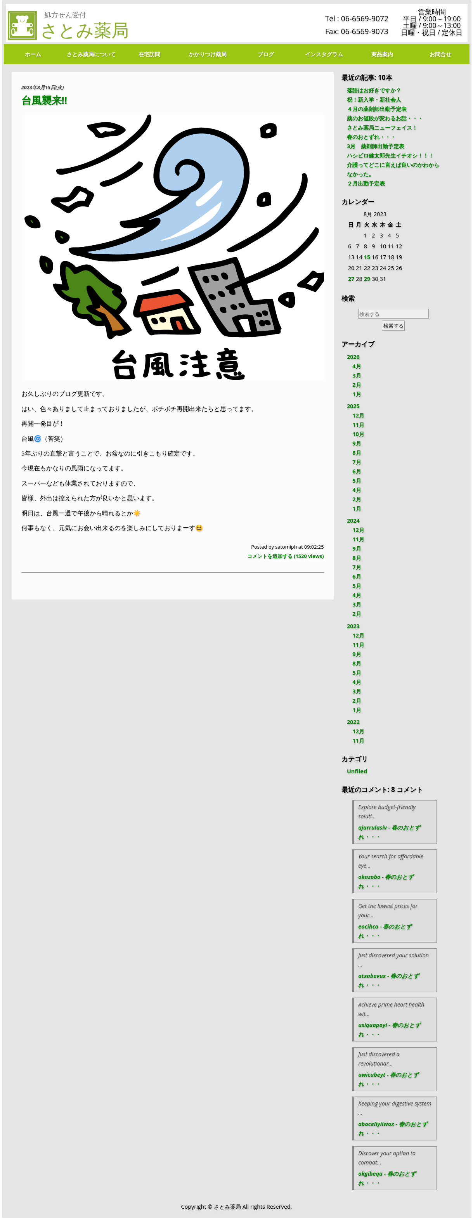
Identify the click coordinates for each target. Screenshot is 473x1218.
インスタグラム (324, 54)
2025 (353, 406)
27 (351, 278)
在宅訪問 (149, 54)
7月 (356, 462)
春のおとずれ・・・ (371, 136)
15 (367, 257)
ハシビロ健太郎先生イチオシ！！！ (390, 155)
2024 (353, 520)
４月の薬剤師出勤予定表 (377, 109)
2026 (353, 356)
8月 (356, 452)
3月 (356, 375)
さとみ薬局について (91, 54)
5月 (356, 480)
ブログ (266, 54)
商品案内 (382, 54)
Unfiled (357, 771)
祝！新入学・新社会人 (374, 99)
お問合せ (440, 54)
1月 (356, 394)
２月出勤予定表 (366, 183)
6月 (356, 471)
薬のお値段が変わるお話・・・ (385, 118)
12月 (358, 415)
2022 (353, 722)
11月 (358, 424)
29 (367, 278)
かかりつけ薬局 (208, 54)
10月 (358, 434)
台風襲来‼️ (44, 100)
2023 (353, 626)
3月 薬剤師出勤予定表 (375, 146)
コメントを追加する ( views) (285, 556)
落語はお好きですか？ (374, 90)
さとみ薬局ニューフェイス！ (382, 127)
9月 (356, 443)
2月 (356, 384)
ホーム (33, 54)
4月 (356, 366)
